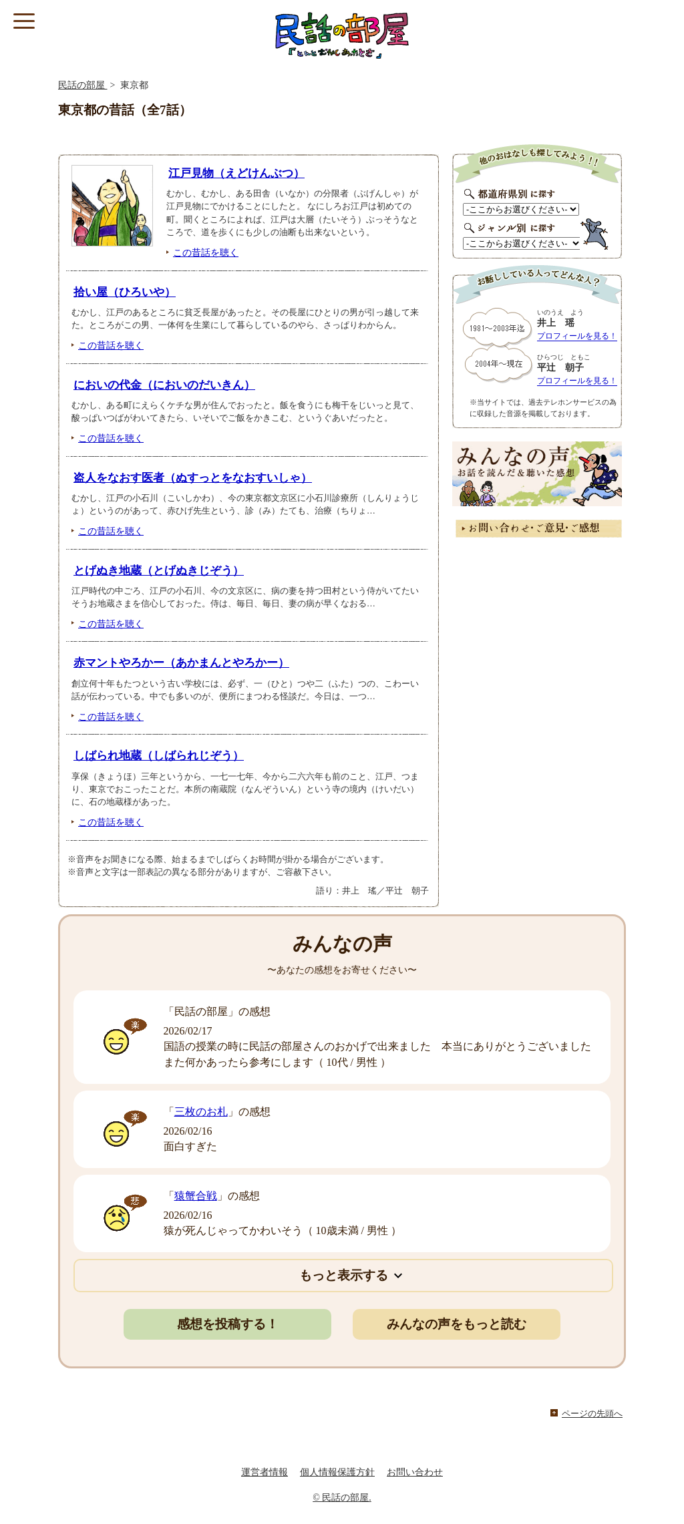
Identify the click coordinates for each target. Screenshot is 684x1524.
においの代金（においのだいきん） (164, 385)
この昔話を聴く (205, 252)
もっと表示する (343, 1275)
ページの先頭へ (592, 1413)
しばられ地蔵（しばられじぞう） (158, 755)
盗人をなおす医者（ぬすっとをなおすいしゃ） (192, 477)
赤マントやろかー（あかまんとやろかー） (181, 662)
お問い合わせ (415, 1472)
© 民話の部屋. (342, 1498)
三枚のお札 (201, 1111)
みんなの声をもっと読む (456, 1324)
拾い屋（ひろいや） (124, 292)
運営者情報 (264, 1472)
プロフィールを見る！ (577, 336)
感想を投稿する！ (228, 1324)
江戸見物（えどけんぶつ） (236, 173)
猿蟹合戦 (195, 1195)
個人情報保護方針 (337, 1472)
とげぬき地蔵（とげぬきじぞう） (158, 570)
